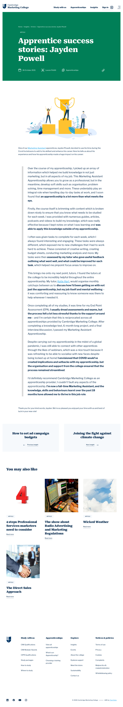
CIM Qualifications (28, 645)
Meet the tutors (77, 665)
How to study (26, 665)
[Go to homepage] (8, 640)
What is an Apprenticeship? (55, 654)
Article (33, 27)
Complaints (100, 660)
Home (20, 27)
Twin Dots (113, 700)
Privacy (98, 650)
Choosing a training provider (55, 662)
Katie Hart (63, 281)
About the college (78, 655)
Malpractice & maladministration (104, 666)
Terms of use (100, 645)
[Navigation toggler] (118, 7)
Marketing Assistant (37, 148)
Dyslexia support (77, 660)
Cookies (98, 655)
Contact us (75, 676)
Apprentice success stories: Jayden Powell (51, 27)
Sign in (107, 7)
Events (74, 650)
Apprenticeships (78, 7)
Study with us (60, 7)
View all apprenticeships (55, 646)
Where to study (27, 671)
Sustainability (76, 671)
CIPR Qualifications (29, 655)
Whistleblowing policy (104, 673)
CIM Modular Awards (29, 650)
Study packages (27, 660)
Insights (94, 7)
